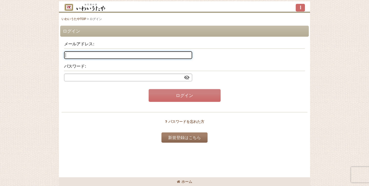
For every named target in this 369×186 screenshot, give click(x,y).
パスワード (74, 66)
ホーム (184, 182)
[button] (300, 8)
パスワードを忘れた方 (184, 122)
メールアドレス (78, 44)
